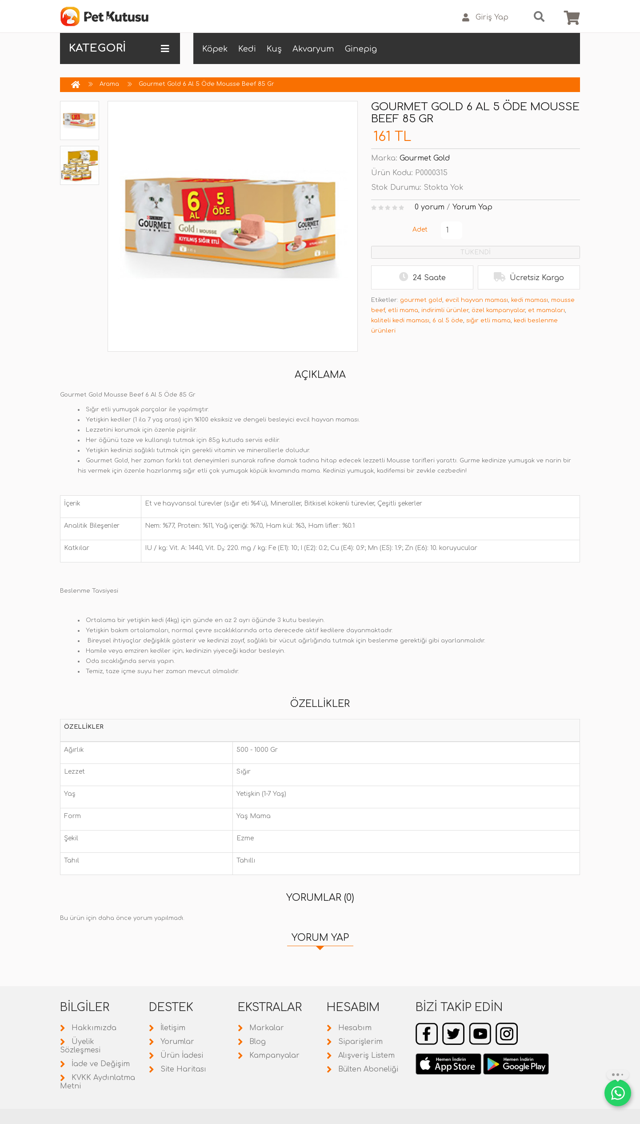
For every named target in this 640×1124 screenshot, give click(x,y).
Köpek (215, 48)
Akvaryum (313, 48)
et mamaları (546, 310)
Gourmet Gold (425, 158)
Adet (420, 229)
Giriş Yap (485, 17)
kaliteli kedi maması (400, 320)
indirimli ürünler (444, 310)
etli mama (403, 310)
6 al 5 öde (447, 320)
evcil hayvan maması (476, 300)
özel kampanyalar (498, 310)
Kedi (247, 48)
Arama (109, 84)
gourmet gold (421, 300)
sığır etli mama (488, 320)
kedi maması (529, 300)
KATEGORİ (119, 48)
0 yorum (429, 207)
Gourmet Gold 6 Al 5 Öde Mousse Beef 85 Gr (206, 84)
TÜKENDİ (475, 252)
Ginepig (361, 48)
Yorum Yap (472, 207)
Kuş (274, 48)
